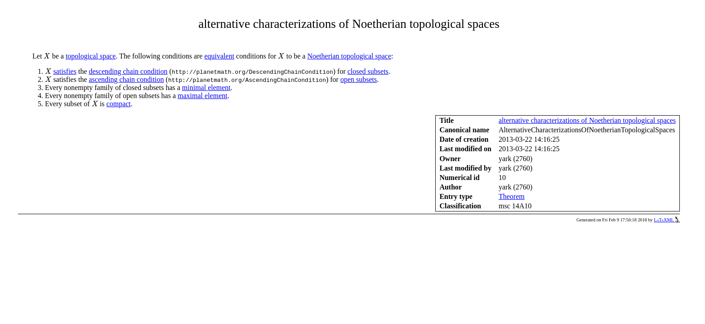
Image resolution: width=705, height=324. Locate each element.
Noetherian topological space (349, 56)
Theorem (512, 196)
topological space (91, 56)
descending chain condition (128, 71)
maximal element (203, 95)
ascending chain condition (126, 79)
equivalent (219, 56)
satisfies (64, 71)
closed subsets (368, 71)
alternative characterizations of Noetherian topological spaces (587, 120)
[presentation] (47, 56)
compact (119, 104)
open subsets (358, 79)
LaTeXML (667, 219)
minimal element (206, 87)
